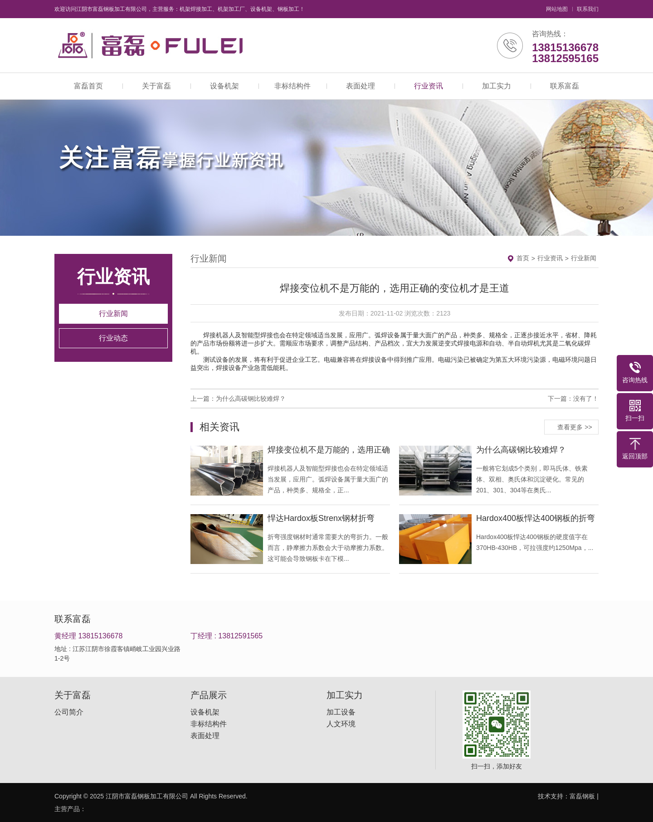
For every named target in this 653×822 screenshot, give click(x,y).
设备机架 (224, 86)
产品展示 (208, 695)
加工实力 (496, 86)
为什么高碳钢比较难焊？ (251, 398)
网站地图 (557, 9)
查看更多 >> (574, 426)
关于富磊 (156, 86)
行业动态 (113, 338)
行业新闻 (113, 313)
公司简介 (68, 712)
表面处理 (360, 86)
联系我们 (588, 9)
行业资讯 (428, 86)
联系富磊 (564, 86)
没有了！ (586, 398)
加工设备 (341, 712)
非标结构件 (292, 86)
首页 (523, 258)
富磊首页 (88, 86)
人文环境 (341, 724)
